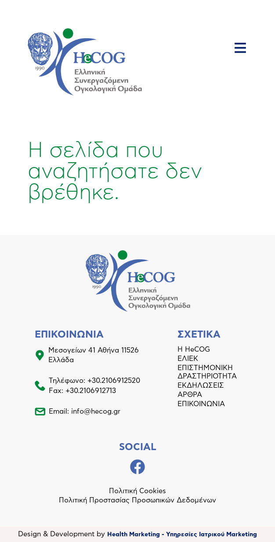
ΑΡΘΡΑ (189, 394)
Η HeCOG (193, 349)
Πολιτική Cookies (137, 491)
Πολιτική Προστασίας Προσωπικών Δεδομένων (137, 500)
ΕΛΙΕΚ (187, 358)
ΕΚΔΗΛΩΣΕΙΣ (200, 385)
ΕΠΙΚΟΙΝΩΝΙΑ (201, 403)
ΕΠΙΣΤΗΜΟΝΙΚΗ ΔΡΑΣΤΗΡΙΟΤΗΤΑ (207, 372)
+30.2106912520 (113, 380)
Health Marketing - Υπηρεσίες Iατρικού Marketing (182, 534)
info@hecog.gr (95, 411)
